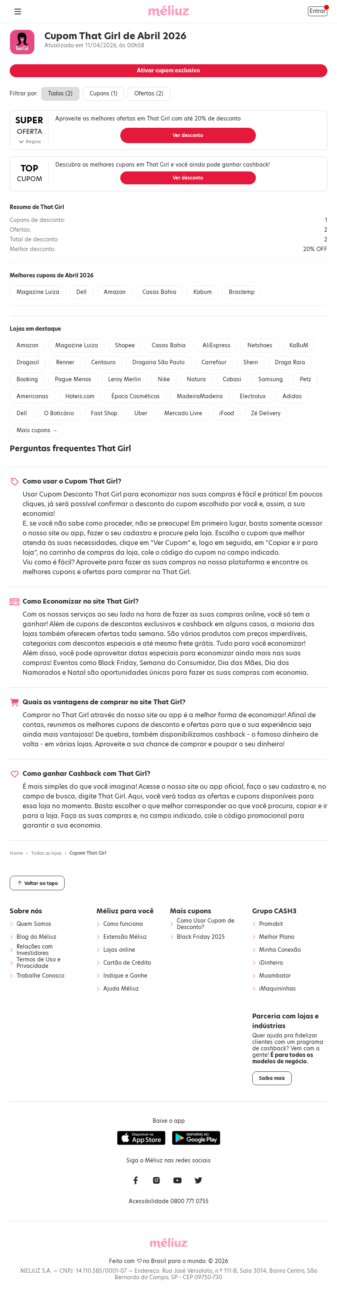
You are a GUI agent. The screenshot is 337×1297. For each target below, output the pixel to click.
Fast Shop (104, 413)
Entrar (318, 11)
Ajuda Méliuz (121, 989)
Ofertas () (148, 93)
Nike (164, 379)
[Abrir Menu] (18, 11)
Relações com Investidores (35, 950)
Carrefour (213, 362)
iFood (226, 413)
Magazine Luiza (38, 292)
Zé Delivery (265, 413)
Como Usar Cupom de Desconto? (205, 924)
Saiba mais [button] (272, 1078)
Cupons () (103, 93)
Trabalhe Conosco (40, 976)
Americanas (32, 396)
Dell (81, 292)
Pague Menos (73, 379)
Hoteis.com (79, 396)
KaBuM (298, 345)
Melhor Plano (276, 937)
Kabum (202, 292)
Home (16, 853)
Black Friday (117, 663)
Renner (65, 362)
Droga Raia (290, 362)
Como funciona (123, 924)
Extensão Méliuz (125, 937)
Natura (196, 379)
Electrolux (253, 396)
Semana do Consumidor (177, 663)
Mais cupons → (37, 430)
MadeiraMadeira (200, 396)
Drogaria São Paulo (158, 362)
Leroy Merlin (124, 379)
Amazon (115, 292)
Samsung (270, 379)
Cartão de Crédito (127, 963)
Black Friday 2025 (201, 937)
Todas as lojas (46, 853)
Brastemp (242, 292)
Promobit (271, 924)
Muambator (275, 976)
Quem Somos (34, 924)
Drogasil (28, 362)
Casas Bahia (159, 292)
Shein (250, 362)
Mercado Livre (183, 413)
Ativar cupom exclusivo (168, 70)
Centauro (103, 362)
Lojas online (119, 950)
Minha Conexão (280, 950)
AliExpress (216, 345)
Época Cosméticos (135, 396)
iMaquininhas (277, 989)
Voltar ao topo (37, 883)
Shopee (125, 345)
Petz (305, 379)
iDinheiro (271, 963)
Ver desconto (188, 135)
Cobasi (232, 379)
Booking (27, 379)
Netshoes (259, 345)
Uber (140, 413)
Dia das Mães (240, 663)
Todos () (60, 93)
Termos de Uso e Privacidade (39, 963)
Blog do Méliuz (37, 937)
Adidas (292, 396)
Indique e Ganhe (125, 976)
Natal (76, 672)
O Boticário (59, 413)
